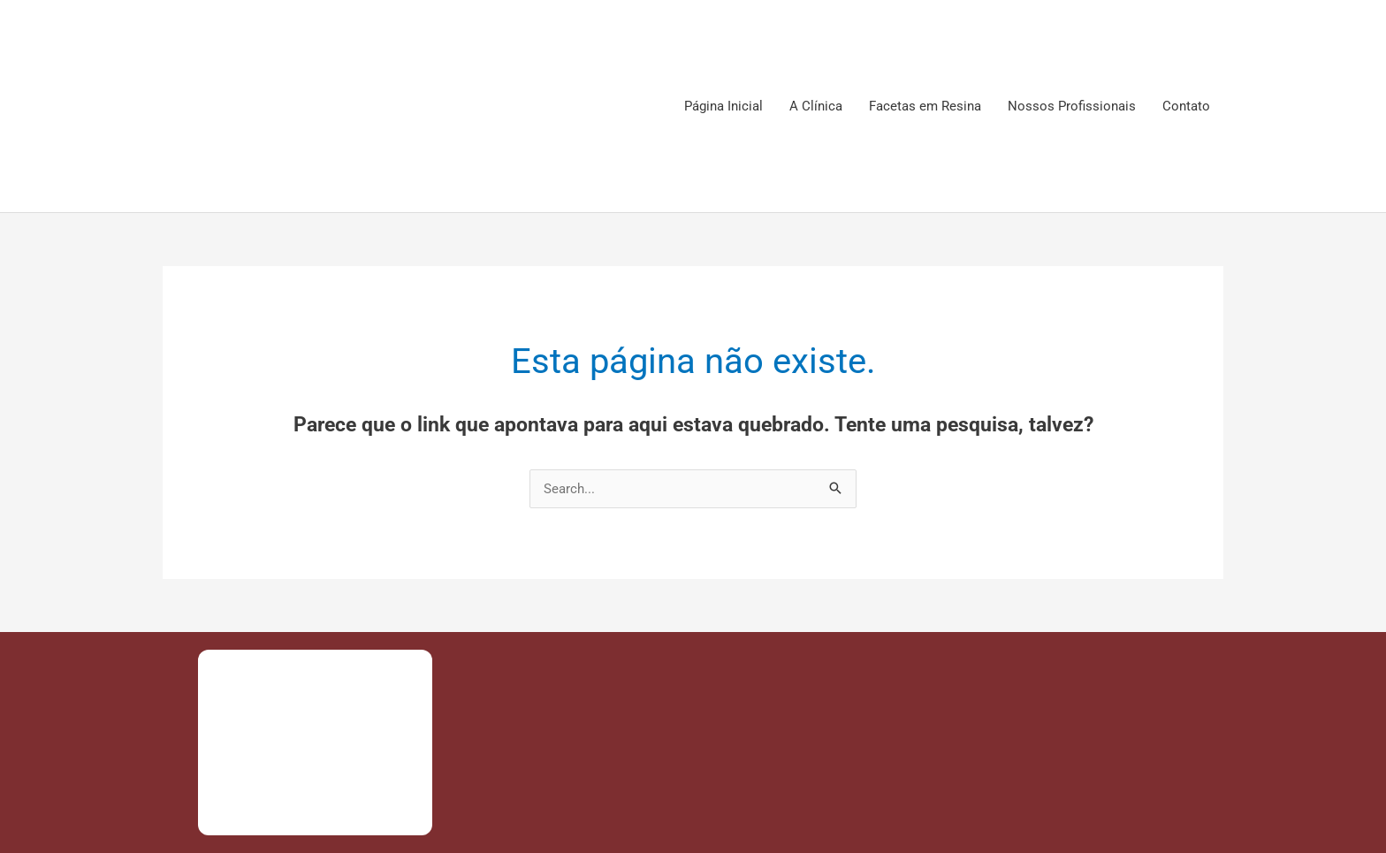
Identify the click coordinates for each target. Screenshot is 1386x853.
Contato (1186, 106)
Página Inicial (723, 106)
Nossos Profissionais (1072, 106)
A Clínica (815, 106)
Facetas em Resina (925, 106)
